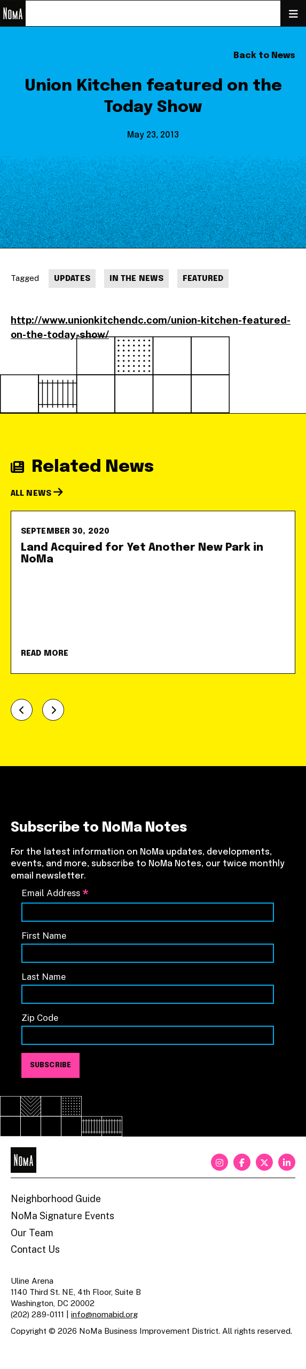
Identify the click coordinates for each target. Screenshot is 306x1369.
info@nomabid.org (104, 1314)
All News (37, 493)
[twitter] (264, 1162)
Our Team (32, 1232)
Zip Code (39, 1017)
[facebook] (241, 1162)
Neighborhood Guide (56, 1198)
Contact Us (35, 1249)
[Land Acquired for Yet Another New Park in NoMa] (153, 592)
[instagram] (219, 1162)
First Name (43, 935)
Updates (72, 279)
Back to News (264, 55)
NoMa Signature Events (62, 1215)
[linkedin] (286, 1162)
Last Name (43, 976)
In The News (136, 279)
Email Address (55, 893)
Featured (203, 279)
